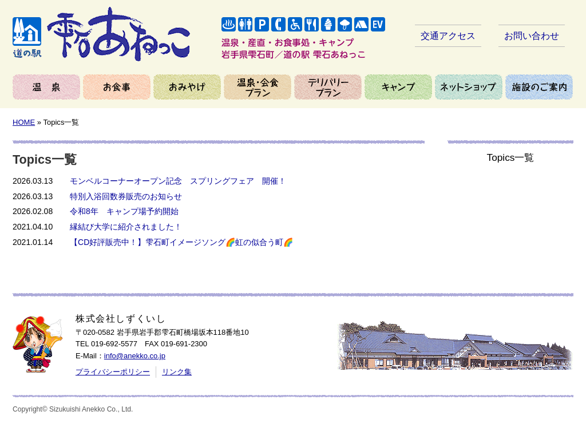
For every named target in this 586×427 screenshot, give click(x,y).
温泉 (46, 87)
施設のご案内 (539, 87)
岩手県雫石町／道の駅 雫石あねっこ (101, 34)
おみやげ (187, 87)
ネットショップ (468, 87)
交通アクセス (448, 36)
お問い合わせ (531, 36)
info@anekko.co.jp (134, 355)
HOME (24, 122)
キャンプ (398, 87)
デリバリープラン (328, 87)
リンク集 (177, 371)
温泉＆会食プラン (257, 87)
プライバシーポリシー (113, 371)
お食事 (117, 87)
